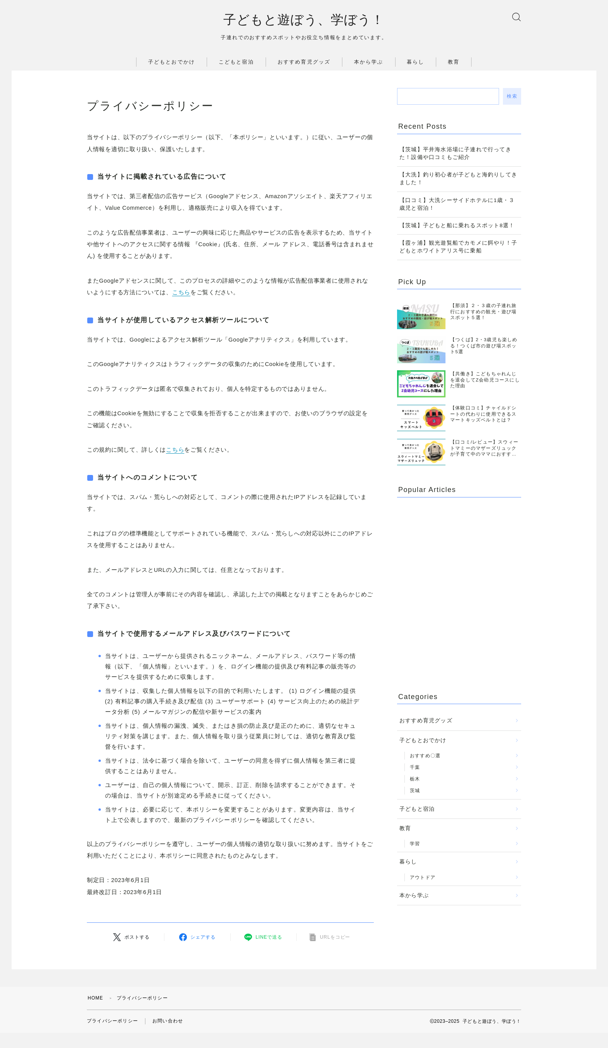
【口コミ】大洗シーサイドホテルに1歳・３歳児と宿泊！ (457, 204)
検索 (512, 96)
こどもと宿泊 (236, 62)
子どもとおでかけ (171, 62)
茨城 (415, 791)
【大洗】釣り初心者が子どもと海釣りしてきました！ (458, 179)
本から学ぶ (368, 62)
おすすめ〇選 (425, 756)
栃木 (415, 779)
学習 (415, 844)
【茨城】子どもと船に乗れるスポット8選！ (457, 226)
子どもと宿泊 (417, 809)
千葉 (415, 767)
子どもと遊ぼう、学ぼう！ (304, 20)
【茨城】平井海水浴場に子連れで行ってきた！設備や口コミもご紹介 (455, 154)
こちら (181, 293)
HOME (96, 998)
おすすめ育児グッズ (304, 62)
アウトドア (422, 878)
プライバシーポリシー (112, 1021)
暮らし (415, 62)
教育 (453, 62)
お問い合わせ (167, 1021)
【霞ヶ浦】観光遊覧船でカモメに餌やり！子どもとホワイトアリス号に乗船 (458, 247)
